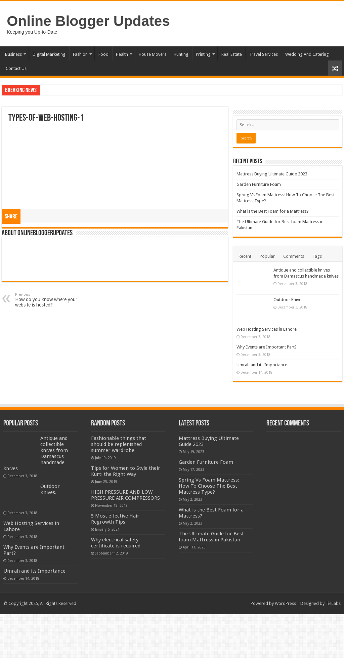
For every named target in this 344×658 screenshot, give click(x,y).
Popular (267, 256)
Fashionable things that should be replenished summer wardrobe (118, 458)
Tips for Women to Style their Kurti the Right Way (125, 485)
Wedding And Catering (307, 54)
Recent (245, 256)
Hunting (181, 54)
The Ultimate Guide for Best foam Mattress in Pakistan (211, 550)
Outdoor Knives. (288, 299)
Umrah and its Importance (298, 376)
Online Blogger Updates (88, 21)
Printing (203, 54)
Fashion (80, 54)
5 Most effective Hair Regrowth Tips (143, 556)
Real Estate (231, 54)
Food (103, 54)
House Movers (152, 54)
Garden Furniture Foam (258, 184)
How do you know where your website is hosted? (49, 299)
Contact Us (16, 68)
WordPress (285, 647)
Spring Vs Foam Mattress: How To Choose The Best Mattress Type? (209, 499)
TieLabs (333, 647)
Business (13, 54)
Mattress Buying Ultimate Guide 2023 (271, 173)
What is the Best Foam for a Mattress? (272, 211)
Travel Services (263, 54)
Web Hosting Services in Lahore (303, 329)
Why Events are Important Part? (303, 350)
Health (122, 54)
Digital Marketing (49, 54)
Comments (293, 256)
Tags (317, 256)
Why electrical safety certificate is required (115, 586)
